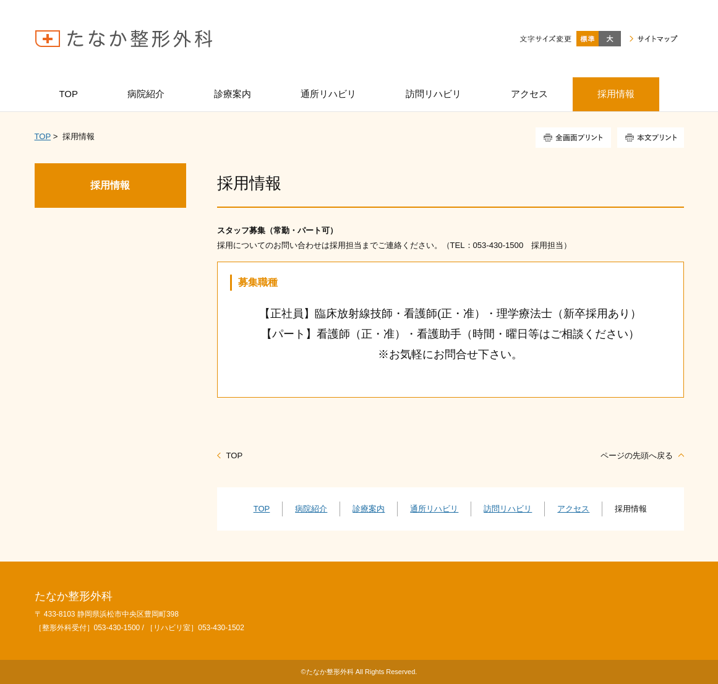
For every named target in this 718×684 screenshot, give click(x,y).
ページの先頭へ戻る (636, 455)
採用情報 (110, 185)
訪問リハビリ (508, 508)
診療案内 (369, 508)
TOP (43, 136)
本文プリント (650, 137)
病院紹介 (311, 508)
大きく (610, 38)
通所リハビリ (434, 508)
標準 (587, 38)
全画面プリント (573, 137)
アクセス (573, 508)
